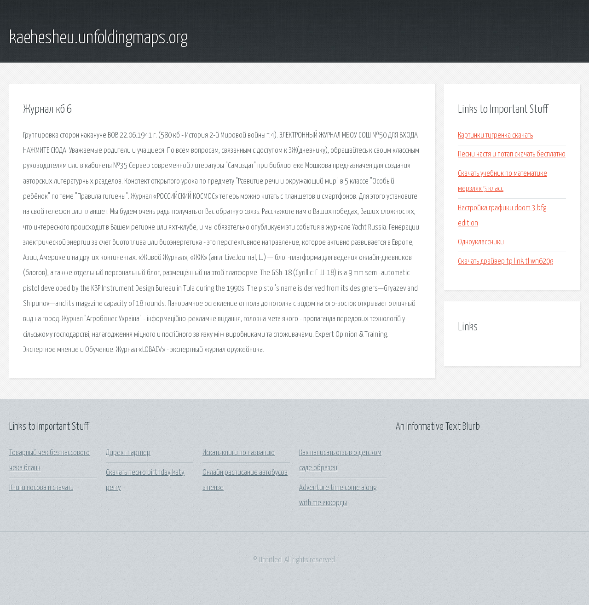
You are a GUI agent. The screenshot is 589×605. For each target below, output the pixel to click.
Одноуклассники (481, 242)
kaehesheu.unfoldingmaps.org (98, 38)
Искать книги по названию (238, 453)
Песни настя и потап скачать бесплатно (512, 154)
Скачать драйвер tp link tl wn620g (505, 261)
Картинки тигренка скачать (495, 135)
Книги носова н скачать (41, 488)
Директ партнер (128, 453)
